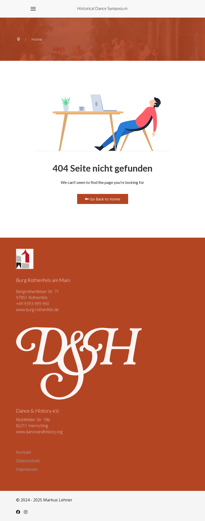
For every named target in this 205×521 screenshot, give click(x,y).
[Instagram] (25, 512)
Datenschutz (28, 460)
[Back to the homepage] (102, 9)
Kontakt (23, 452)
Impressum (26, 469)
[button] (33, 9)
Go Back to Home (102, 198)
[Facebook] (18, 512)
